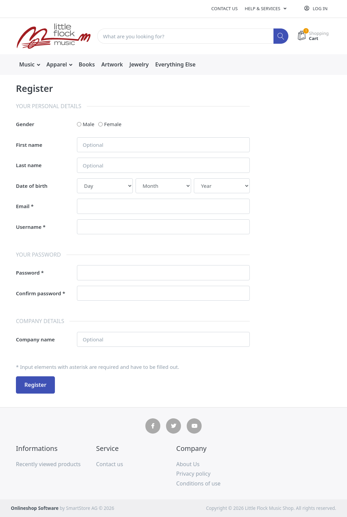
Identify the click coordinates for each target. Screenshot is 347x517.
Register (35, 385)
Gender (25, 124)
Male (88, 124)
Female (112, 124)
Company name (35, 339)
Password (28, 272)
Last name (29, 165)
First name (29, 144)
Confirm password (38, 293)
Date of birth (31, 185)
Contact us (224, 8)
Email (22, 206)
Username (28, 226)
